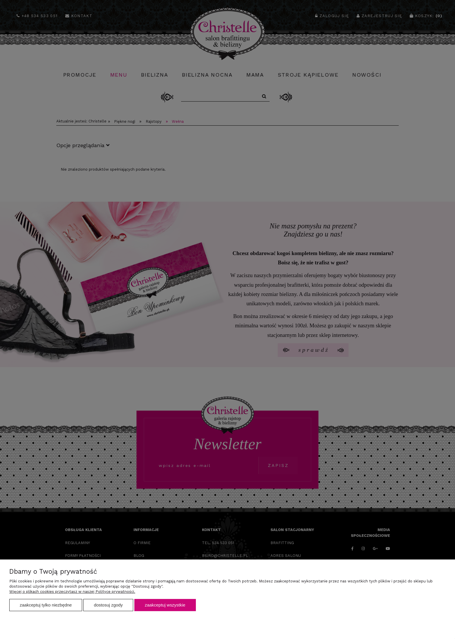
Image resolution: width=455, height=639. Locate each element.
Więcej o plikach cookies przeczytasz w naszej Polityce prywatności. (72, 591)
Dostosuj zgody (108, 604)
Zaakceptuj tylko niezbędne (46, 604)
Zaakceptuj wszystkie (165, 604)
